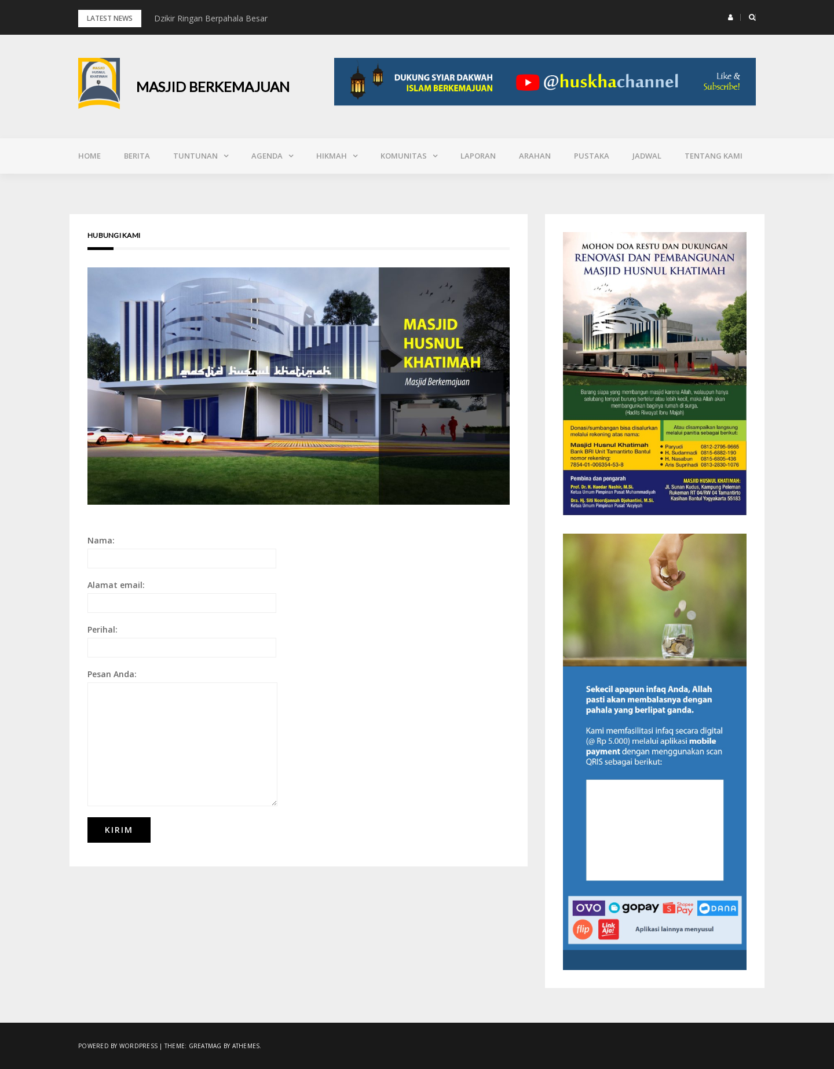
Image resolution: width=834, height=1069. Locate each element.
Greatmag (205, 1046)
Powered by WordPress (118, 1046)
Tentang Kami (713, 155)
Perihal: (181, 640)
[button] (730, 17)
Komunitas (404, 155)
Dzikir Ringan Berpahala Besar (211, 18)
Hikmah (331, 155)
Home (89, 155)
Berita (137, 155)
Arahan (535, 155)
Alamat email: (181, 596)
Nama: (181, 551)
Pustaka (591, 155)
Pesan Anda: (182, 737)
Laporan (478, 155)
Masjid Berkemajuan (213, 86)
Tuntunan (195, 155)
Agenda (267, 155)
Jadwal (646, 155)
